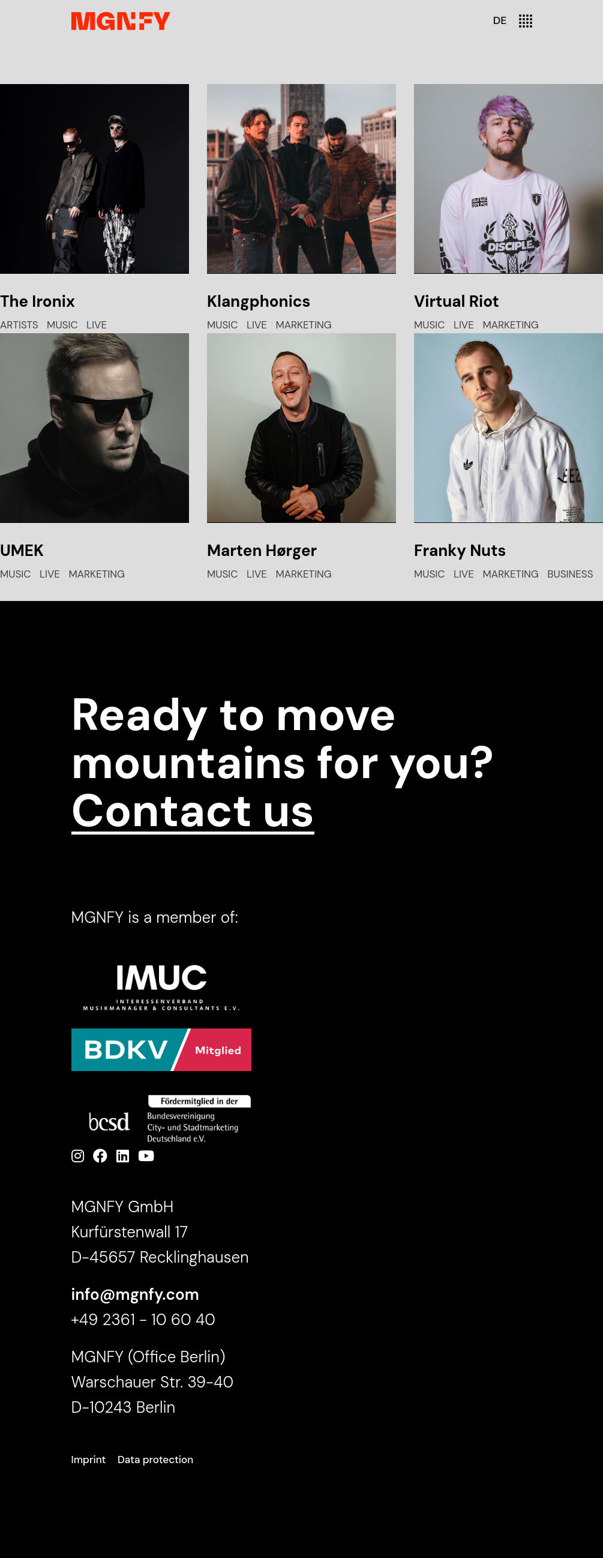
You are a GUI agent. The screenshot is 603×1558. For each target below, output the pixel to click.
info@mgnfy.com (135, 1294)
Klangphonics (258, 301)
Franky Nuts (460, 550)
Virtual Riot (456, 301)
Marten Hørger (262, 550)
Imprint (88, 1459)
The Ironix (37, 301)
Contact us (192, 811)
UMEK (22, 550)
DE (500, 20)
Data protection (155, 1459)
